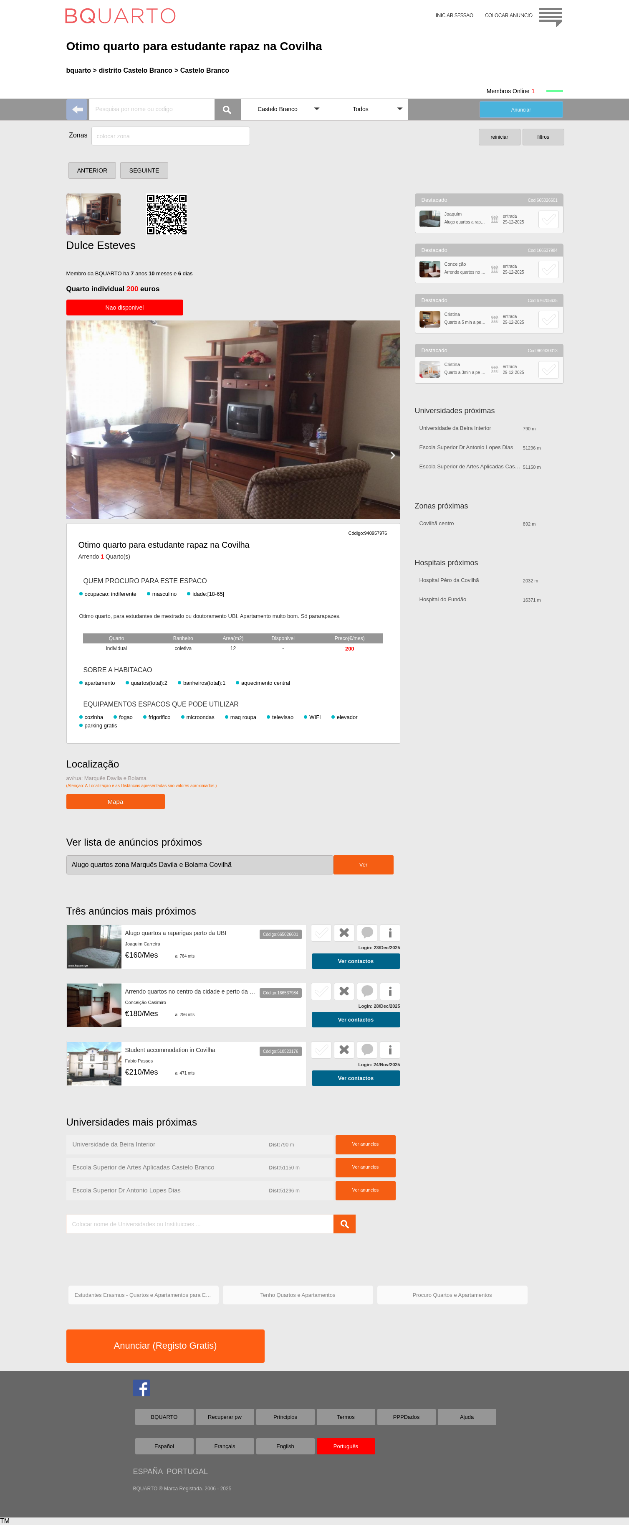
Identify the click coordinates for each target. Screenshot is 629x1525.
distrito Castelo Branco (135, 70)
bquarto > (81, 70)
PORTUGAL (187, 1471)
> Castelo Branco (201, 70)
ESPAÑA (148, 1471)
